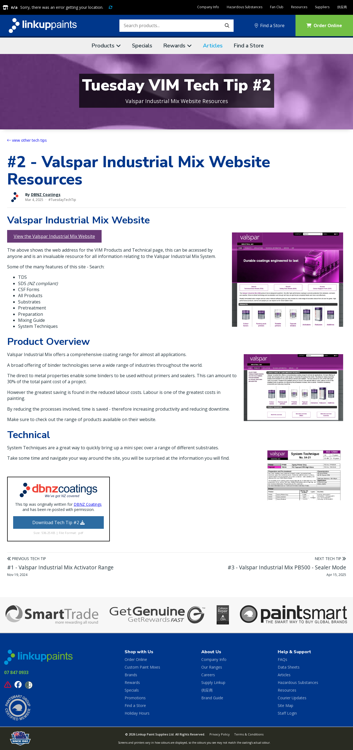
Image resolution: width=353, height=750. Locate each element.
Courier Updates (292, 697)
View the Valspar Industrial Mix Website (54, 236)
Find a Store (270, 25)
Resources (299, 7)
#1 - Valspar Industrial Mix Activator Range (60, 567)
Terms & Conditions (248, 734)
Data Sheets (289, 667)
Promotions (135, 697)
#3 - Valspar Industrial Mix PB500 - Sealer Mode (287, 567)
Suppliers (322, 7)
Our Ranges (211, 667)
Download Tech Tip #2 (58, 522)
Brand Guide (212, 697)
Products (102, 45)
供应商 (342, 7)
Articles (213, 45)
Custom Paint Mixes (142, 667)
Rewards (174, 45)
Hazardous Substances (244, 7)
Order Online (136, 659)
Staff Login (287, 713)
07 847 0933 (16, 672)
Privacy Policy (219, 734)
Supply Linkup (213, 682)
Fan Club (276, 7)
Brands (131, 674)
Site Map (285, 705)
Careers (208, 674)
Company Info (208, 7)
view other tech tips (27, 140)
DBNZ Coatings (46, 194)
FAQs (282, 659)
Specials (142, 45)
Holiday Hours (137, 713)
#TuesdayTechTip (62, 199)
